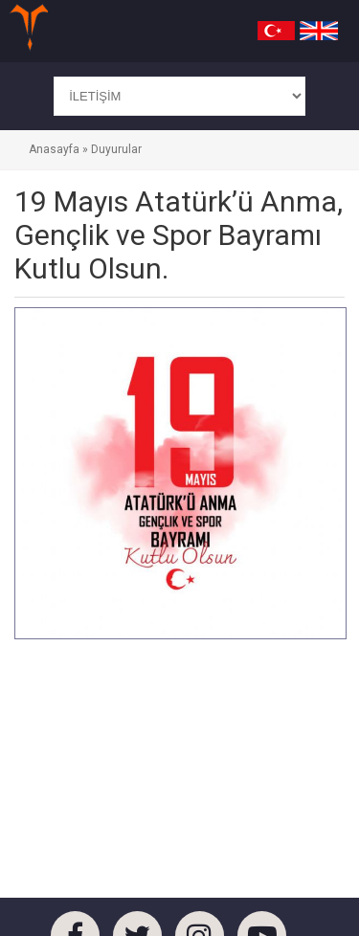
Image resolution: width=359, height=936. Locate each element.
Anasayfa (54, 149)
